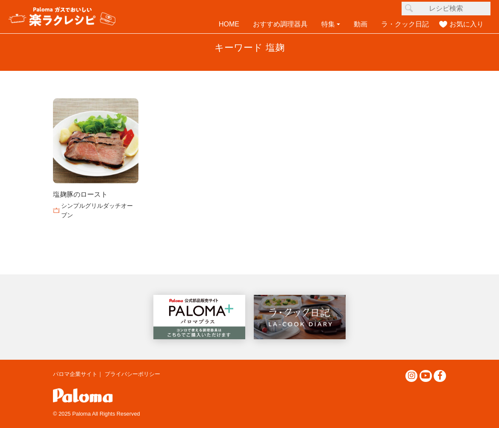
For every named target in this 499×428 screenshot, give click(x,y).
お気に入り (466, 24)
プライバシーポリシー (132, 374)
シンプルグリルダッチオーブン (97, 210)
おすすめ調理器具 (280, 24)
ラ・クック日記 (405, 24)
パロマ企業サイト (75, 374)
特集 (328, 24)
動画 (360, 24)
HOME (229, 24)
